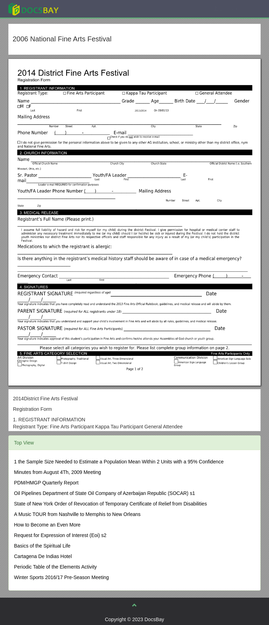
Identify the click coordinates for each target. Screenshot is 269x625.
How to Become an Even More (47, 525)
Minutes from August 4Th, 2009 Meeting (57, 472)
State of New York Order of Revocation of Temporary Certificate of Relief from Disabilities (110, 504)
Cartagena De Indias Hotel (43, 556)
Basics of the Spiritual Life (42, 546)
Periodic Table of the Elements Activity (55, 567)
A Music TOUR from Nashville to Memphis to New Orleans (77, 514)
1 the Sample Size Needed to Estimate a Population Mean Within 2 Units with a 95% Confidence (118, 461)
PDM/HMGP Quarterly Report (46, 482)
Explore (86, 9)
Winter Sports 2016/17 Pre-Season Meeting (61, 577)
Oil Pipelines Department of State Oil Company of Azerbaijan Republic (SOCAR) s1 (104, 493)
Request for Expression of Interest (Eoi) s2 (60, 535)
